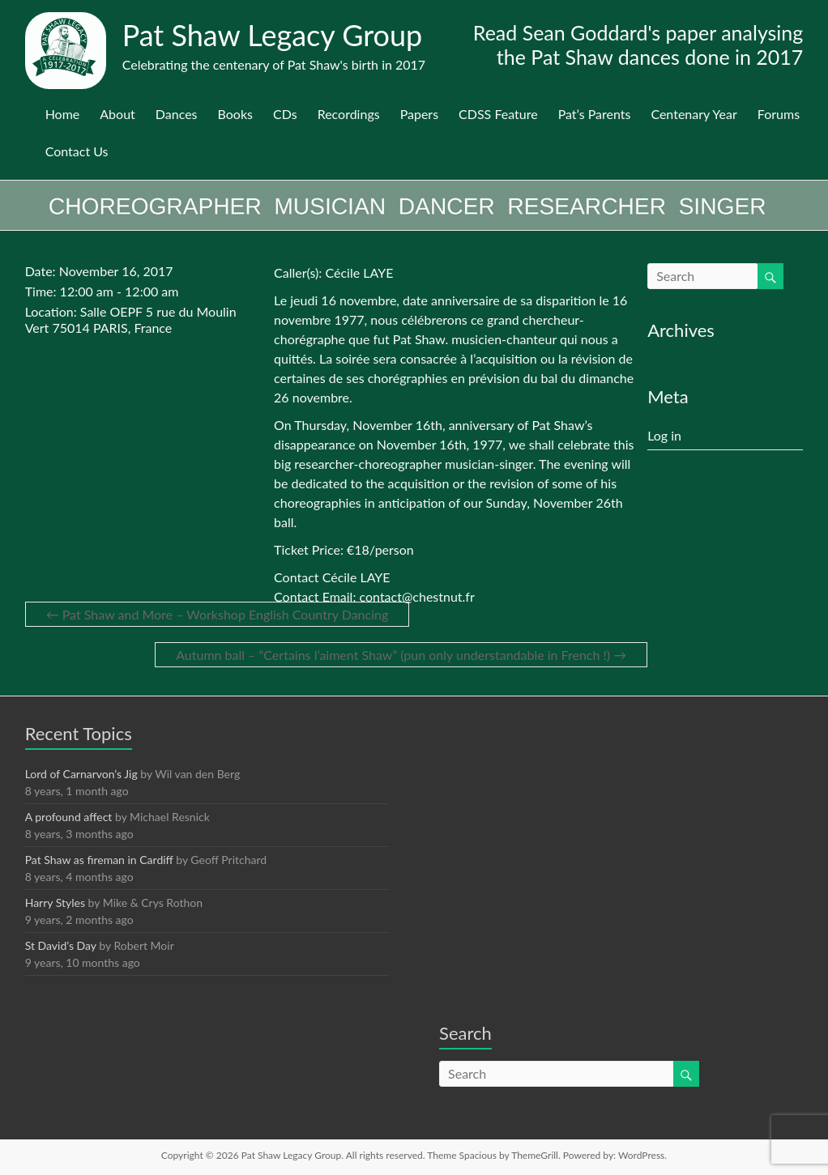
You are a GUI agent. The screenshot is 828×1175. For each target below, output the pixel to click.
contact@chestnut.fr (417, 596)
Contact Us (77, 151)
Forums (779, 113)
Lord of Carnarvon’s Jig (81, 774)
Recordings (349, 113)
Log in (664, 435)
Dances (177, 113)
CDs (285, 113)
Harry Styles (55, 902)
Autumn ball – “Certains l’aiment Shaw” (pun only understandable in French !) (401, 654)
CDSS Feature (498, 113)
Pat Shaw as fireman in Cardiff (99, 859)
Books (235, 113)
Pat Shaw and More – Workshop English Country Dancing (217, 614)
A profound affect (69, 817)
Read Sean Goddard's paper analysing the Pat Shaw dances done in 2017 (638, 44)
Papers (419, 113)
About (117, 113)
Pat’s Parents (594, 113)
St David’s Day (60, 945)
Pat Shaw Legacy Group (272, 35)
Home (62, 113)
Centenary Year (693, 113)
